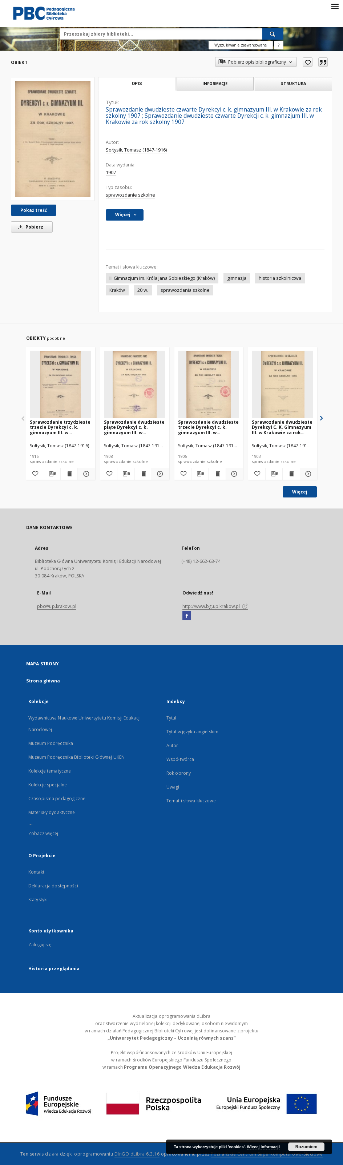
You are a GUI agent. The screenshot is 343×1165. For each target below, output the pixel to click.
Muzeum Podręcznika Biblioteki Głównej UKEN (76, 757)
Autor (172, 745)
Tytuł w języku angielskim (192, 732)
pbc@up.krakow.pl (56, 606)
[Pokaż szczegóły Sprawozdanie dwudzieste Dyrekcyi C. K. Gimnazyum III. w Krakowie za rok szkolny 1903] (307, 474)
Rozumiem (306, 1146)
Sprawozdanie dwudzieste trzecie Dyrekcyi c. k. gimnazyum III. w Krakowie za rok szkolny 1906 (208, 427)
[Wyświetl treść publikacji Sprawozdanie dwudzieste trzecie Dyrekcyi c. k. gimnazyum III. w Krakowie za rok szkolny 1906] (217, 474)
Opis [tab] (137, 83)
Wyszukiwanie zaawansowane (240, 45)
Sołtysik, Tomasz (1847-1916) (136, 150)
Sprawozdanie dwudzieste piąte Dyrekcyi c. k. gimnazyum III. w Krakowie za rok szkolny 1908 (134, 427)
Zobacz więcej (43, 833)
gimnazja (236, 278)
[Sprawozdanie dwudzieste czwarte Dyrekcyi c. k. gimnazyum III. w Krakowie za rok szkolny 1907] (52, 139)
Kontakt (36, 872)
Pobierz (29, 227)
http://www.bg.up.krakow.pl (215, 606)
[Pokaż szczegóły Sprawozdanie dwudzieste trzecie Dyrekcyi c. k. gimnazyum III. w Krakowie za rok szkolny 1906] (233, 474)
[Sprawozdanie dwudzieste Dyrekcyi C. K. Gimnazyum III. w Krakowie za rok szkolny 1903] (282, 384)
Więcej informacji (263, 1147)
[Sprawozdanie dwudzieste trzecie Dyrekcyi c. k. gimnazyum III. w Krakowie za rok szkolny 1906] (208, 384)
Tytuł (171, 718)
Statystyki (38, 899)
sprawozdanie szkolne (130, 195)
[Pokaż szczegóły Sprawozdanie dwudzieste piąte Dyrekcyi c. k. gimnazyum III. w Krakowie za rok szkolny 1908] (159, 474)
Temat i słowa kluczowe (191, 801)
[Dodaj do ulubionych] (307, 62)
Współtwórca (180, 759)
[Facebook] (186, 616)
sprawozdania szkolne (185, 290)
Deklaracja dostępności (53, 886)
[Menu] (334, 6)
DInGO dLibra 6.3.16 (137, 1154)
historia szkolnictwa (280, 278)
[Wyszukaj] (272, 34)
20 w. (142, 290)
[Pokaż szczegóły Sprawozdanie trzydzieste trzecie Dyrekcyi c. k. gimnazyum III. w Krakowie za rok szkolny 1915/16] (85, 474)
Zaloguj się (40, 945)
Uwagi (172, 787)
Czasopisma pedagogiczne (56, 798)
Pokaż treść (33, 210)
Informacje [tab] (214, 83)
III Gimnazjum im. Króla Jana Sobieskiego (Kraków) (162, 278)
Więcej (299, 492)
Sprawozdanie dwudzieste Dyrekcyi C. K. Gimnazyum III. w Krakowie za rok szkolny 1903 (282, 427)
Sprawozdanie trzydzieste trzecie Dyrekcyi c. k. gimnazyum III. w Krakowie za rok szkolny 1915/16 (60, 427)
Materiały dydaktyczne (51, 812)
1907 (111, 172)
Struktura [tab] (293, 83)
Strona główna (43, 681)
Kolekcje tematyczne (49, 771)
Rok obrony (178, 773)
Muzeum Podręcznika (50, 743)
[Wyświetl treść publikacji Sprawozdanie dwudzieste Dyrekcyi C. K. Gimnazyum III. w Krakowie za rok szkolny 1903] (291, 474)
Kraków (117, 290)
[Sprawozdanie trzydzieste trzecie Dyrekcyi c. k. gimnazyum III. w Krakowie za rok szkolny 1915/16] (60, 384)
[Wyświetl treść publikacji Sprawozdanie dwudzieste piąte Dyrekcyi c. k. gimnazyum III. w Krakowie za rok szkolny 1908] (143, 474)
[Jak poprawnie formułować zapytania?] (278, 45)
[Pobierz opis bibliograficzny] (51, 474)
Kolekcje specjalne (47, 785)
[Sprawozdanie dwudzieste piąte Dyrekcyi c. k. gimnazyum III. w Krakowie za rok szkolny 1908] (134, 384)
